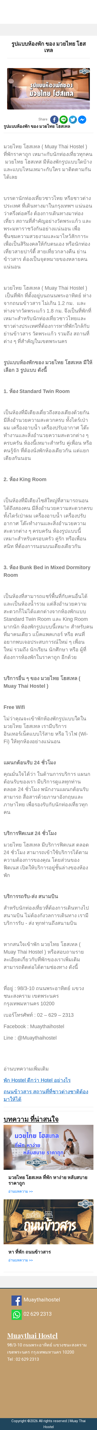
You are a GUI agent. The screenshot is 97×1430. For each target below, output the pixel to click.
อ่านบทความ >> (20, 1191)
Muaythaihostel (42, 1300)
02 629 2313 (38, 1314)
